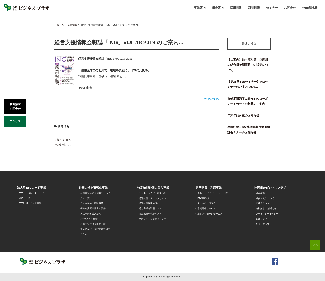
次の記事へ (61, 145)
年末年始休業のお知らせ (243, 115)
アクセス (15, 121)
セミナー (272, 7)
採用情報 (236, 7)
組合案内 (218, 7)
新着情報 (254, 7)
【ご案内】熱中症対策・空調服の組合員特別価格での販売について (247, 65)
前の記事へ (64, 139)
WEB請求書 (310, 7)
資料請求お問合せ (15, 106)
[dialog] (317, 272)
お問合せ (290, 7)
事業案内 (200, 7)
